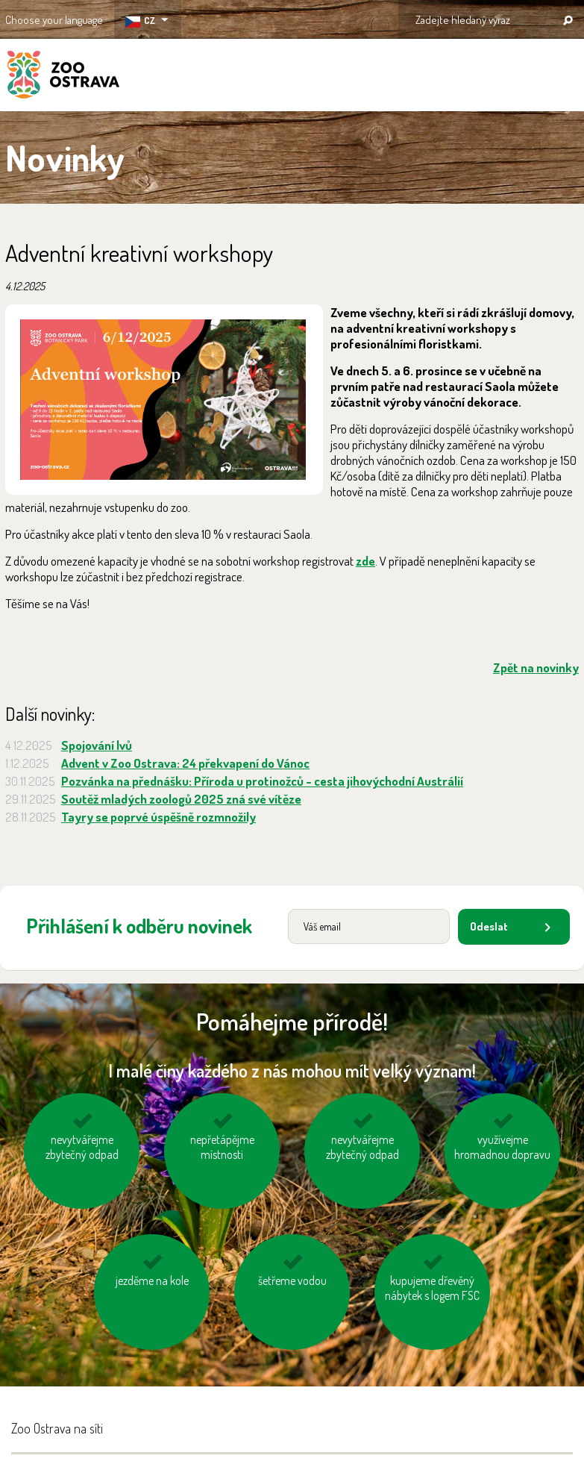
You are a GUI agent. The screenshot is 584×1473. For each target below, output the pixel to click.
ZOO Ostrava (63, 77)
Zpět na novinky (536, 667)
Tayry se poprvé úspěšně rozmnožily (158, 817)
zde (365, 561)
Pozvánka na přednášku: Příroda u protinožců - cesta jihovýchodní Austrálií (262, 781)
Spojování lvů (96, 745)
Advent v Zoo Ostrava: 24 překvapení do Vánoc (185, 763)
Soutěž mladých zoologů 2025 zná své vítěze (181, 799)
